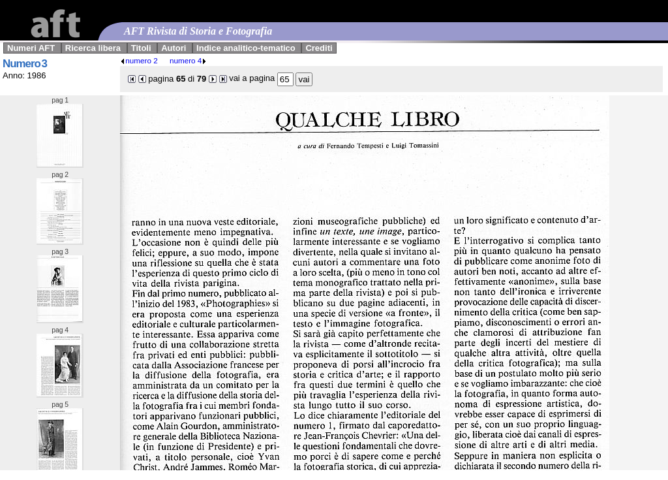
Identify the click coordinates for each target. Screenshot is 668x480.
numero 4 (188, 60)
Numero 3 (25, 63)
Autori (173, 48)
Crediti (318, 48)
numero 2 (138, 60)
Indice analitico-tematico (246, 48)
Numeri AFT (31, 48)
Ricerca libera (93, 48)
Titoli (141, 48)
